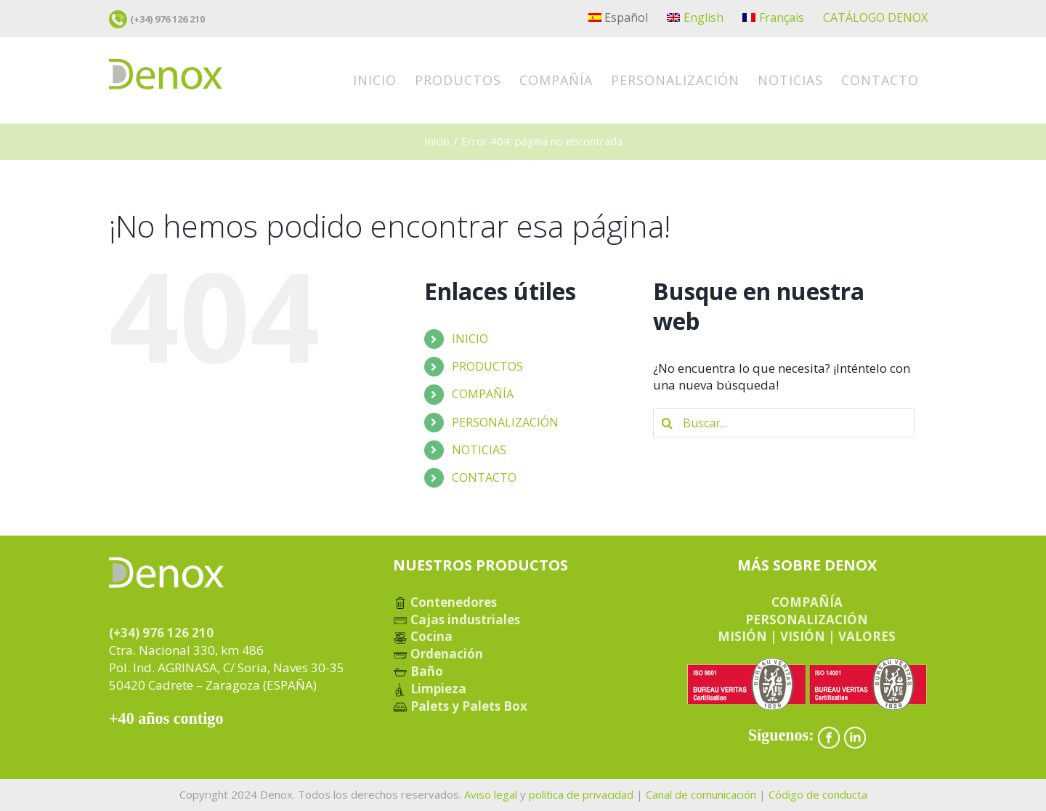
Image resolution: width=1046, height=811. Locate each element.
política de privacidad (581, 794)
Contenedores (445, 602)
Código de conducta (818, 794)
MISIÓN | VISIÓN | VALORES (807, 636)
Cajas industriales (456, 619)
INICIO (470, 339)
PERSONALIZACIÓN (505, 422)
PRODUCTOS (487, 366)
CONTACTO (484, 477)
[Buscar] (667, 422)
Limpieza (429, 688)
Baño (418, 671)
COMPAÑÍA (483, 394)
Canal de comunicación (701, 794)
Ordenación (438, 653)
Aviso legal (490, 794)
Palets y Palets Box (460, 706)
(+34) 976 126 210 (167, 18)
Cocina (423, 636)
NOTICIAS (479, 450)
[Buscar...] (784, 422)
